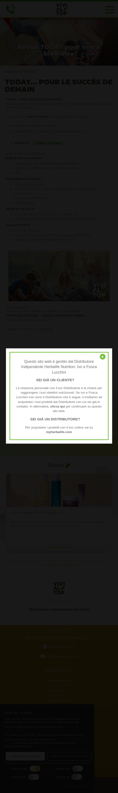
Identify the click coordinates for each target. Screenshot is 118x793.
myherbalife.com (59, 432)
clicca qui (57, 406)
